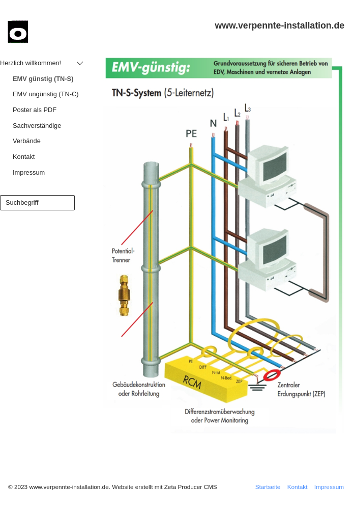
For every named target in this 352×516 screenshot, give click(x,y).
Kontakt (297, 486)
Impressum (329, 486)
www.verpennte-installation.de (279, 25)
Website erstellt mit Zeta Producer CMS (164, 486)
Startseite (268, 486)
